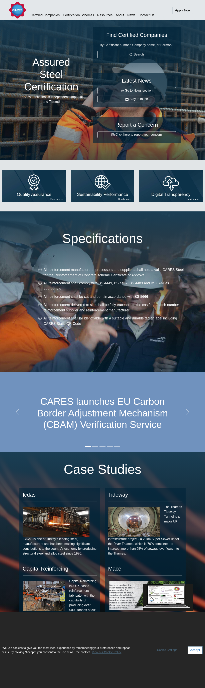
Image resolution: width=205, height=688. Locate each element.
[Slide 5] (117, 446)
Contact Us (146, 15)
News (131, 15)
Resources (105, 15)
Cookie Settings (167, 650)
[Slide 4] (110, 446)
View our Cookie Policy (106, 652)
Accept (195, 650)
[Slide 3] (102, 446)
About (120, 15)
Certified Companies (45, 15)
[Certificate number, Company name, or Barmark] (136, 45)
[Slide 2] (95, 446)
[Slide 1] (88, 446)
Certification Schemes (78, 15)
